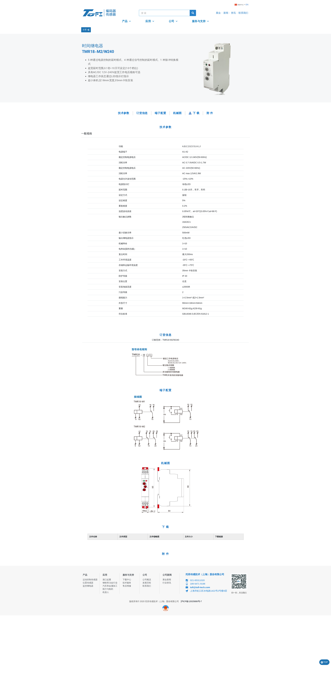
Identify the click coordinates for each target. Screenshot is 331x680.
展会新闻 (167, 579)
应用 (149, 21)
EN (247, 4)
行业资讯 (167, 583)
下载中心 (127, 579)
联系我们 (243, 13)
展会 (218, 13)
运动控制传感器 (90, 579)
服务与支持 (200, 21)
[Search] (193, 13)
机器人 (106, 592)
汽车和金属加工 (110, 586)
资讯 (233, 13)
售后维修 (127, 586)
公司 (173, 21)
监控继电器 (88, 586)
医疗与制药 (108, 589)
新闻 (225, 13)
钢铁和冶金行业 (110, 583)
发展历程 (147, 583)
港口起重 (107, 579)
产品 (126, 21)
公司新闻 (167, 575)
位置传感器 (88, 583)
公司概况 (147, 579)
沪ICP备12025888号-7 (191, 601)
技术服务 (127, 583)
